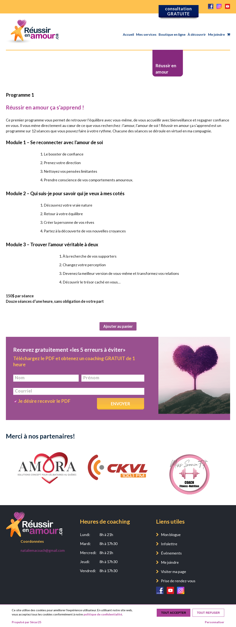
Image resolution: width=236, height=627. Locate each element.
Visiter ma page (173, 571)
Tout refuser (208, 612)
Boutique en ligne (172, 34)
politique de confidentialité (103, 614)
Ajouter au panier (118, 326)
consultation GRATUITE (178, 11)
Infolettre (169, 543)
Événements (171, 553)
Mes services (146, 34)
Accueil (128, 34)
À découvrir (197, 34)
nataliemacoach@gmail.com (43, 550)
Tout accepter (173, 612)
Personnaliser (214, 622)
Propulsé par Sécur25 (26, 622)
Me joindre (216, 34)
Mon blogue (171, 534)
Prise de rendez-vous (178, 580)
